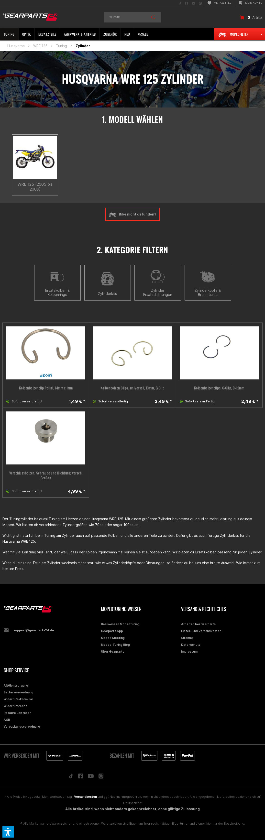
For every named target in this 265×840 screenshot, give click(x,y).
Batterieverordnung (18, 692)
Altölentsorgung (16, 685)
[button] (8, 832)
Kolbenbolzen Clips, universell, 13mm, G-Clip (132, 388)
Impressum (189, 651)
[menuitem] (180, 3)
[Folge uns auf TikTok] (71, 777)
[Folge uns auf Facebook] (80, 777)
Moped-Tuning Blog (115, 644)
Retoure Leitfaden (17, 713)
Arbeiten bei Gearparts (198, 624)
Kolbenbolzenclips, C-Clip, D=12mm (219, 388)
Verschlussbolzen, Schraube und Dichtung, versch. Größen (46, 475)
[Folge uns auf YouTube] (91, 777)
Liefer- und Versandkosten (201, 631)
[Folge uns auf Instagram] (101, 777)
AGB (7, 720)
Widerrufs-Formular (18, 699)
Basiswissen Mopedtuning (120, 624)
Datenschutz (190, 644)
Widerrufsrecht (15, 706)
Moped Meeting (113, 638)
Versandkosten (85, 796)
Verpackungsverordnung (22, 726)
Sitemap (187, 638)
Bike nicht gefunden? (132, 214)
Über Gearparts (112, 651)
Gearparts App (112, 631)
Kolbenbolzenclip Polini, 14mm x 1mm (46, 388)
